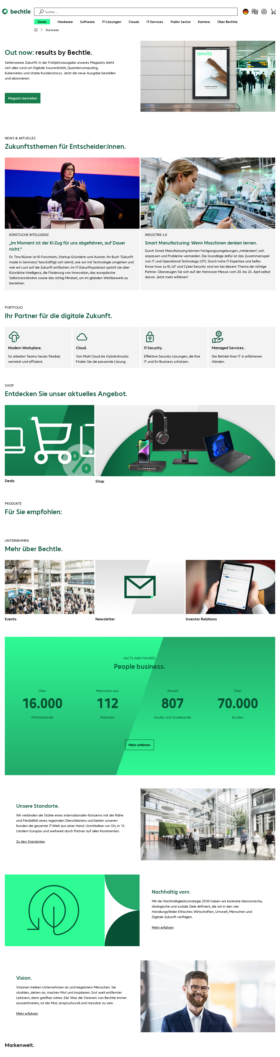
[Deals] (42, 21)
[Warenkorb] (273, 11)
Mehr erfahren (139, 744)
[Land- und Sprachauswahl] (245, 11)
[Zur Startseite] (16, 22)
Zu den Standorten (30, 841)
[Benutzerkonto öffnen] (264, 12)
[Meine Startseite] (36, 30)
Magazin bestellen (22, 98)
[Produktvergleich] (255, 11)
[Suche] (140, 12)
